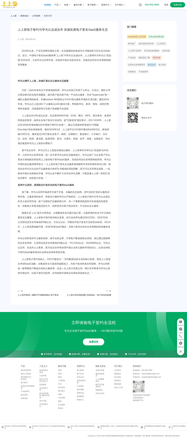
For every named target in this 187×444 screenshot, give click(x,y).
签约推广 (132, 44)
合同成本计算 (43, 389)
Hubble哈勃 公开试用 (137, 37)
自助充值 (166, 51)
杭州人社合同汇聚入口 (43, 380)
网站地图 (117, 384)
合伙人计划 (118, 387)
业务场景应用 (81, 382)
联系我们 (117, 381)
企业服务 (61, 405)
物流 (60, 401)
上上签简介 (161, 44)
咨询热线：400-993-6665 (142, 370)
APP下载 (42, 401)
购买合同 (151, 65)
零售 (60, 370)
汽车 (60, 384)
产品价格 (132, 58)
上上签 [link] (14, 16)
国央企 (60, 408)
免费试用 (178, 5)
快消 (60, 374)
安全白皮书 (100, 393)
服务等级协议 (100, 375)
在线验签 (132, 72)
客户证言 (80, 374)
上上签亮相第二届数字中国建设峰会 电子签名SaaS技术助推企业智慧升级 (38, 295)
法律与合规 (100, 370)
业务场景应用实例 (146, 44)
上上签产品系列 (134, 51)
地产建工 (61, 391)
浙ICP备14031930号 (172, 436)
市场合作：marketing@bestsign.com (147, 377)
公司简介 (117, 370)
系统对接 (156, 58)
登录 (166, 5)
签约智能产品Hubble (26, 378)
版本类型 (24, 395)
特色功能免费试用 (156, 37)
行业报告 (80, 386)
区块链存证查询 (43, 371)
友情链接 (138, 436)
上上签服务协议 (100, 380)
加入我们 (117, 377)
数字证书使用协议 (100, 386)
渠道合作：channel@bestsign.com (146, 374)
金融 (60, 394)
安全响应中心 (43, 405)
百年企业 (80, 377)
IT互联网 (61, 398)
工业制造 (61, 381)
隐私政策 (99, 390)
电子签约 (162, 65)
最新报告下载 (144, 58)
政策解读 (80, 396)
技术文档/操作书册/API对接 (44, 395)
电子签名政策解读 (151, 51)
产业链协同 (143, 72)
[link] (24, 16)
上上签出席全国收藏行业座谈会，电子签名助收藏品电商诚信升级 (89, 295)
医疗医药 (61, 387)
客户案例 (80, 370)
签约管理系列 (26, 370)
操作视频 (80, 389)
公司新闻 (36, 16)
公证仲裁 (42, 376)
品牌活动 (80, 393)
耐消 (60, 377)
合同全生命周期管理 (136, 65)
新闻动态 (24, 16)
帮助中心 (80, 400)
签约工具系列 (26, 374)
